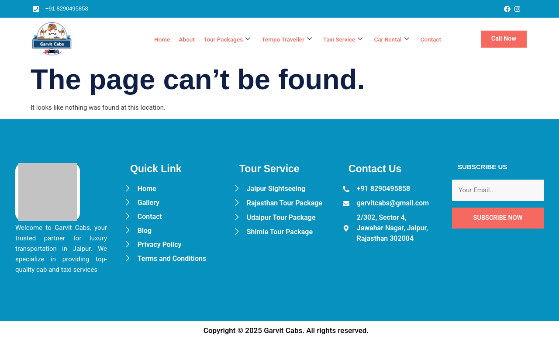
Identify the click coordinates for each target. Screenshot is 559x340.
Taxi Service (336, 39)
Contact (430, 39)
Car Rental (388, 39)
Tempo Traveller (276, 39)
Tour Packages (212, 39)
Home (143, 39)
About (169, 39)
